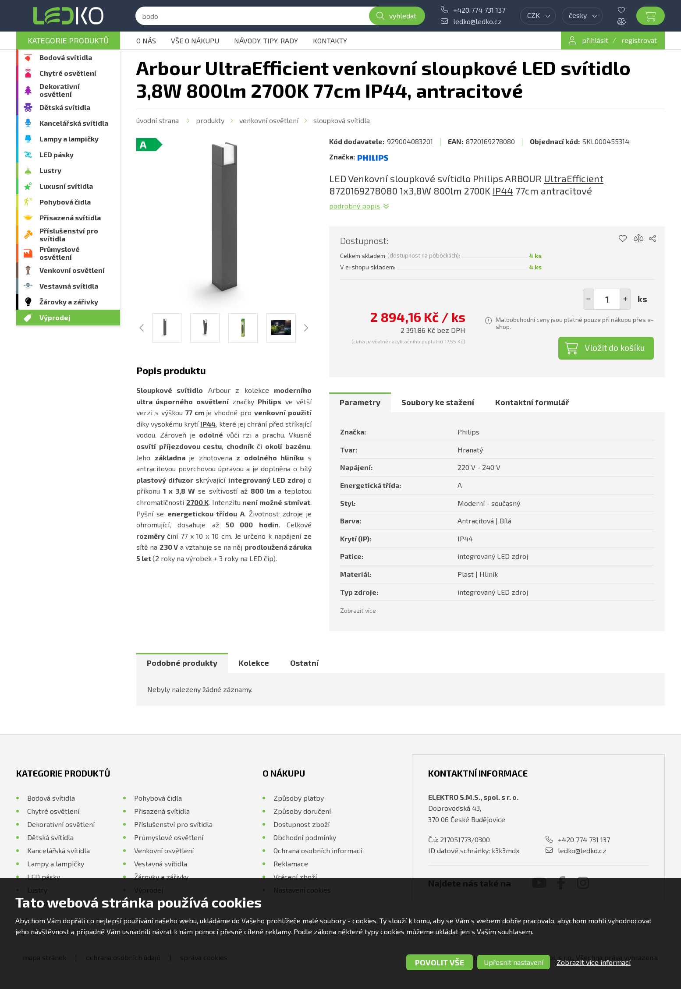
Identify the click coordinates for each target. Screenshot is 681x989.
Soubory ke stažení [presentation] (437, 402)
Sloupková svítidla (341, 120)
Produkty (210, 120)
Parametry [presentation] (360, 402)
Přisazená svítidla (70, 217)
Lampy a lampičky (69, 138)
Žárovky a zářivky (68, 301)
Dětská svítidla (64, 107)
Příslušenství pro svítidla (68, 234)
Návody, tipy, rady (266, 40)
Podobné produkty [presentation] (182, 663)
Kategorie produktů (68, 40)
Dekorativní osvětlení (59, 90)
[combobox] (538, 16)
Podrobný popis (354, 205)
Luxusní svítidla (66, 186)
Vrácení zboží (295, 876)
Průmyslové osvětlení (59, 253)
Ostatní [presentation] (304, 663)
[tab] (360, 402)
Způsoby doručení (302, 811)
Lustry (50, 170)
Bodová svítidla (65, 57)
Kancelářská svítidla (73, 123)
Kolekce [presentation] (253, 663)
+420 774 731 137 (479, 10)
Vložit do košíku (615, 347)
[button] (625, 299)
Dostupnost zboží (301, 824)
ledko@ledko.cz (477, 21)
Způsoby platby (298, 798)
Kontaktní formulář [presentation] (532, 402)
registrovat (639, 40)
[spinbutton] (607, 299)
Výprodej (55, 317)
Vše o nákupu (195, 40)
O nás (146, 40)
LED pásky (56, 154)
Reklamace (290, 863)
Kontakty (330, 40)
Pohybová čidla (65, 202)
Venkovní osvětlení (72, 270)
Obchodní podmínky (304, 837)
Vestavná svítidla (68, 286)
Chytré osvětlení (67, 73)
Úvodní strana (157, 120)
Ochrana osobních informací (317, 850)
